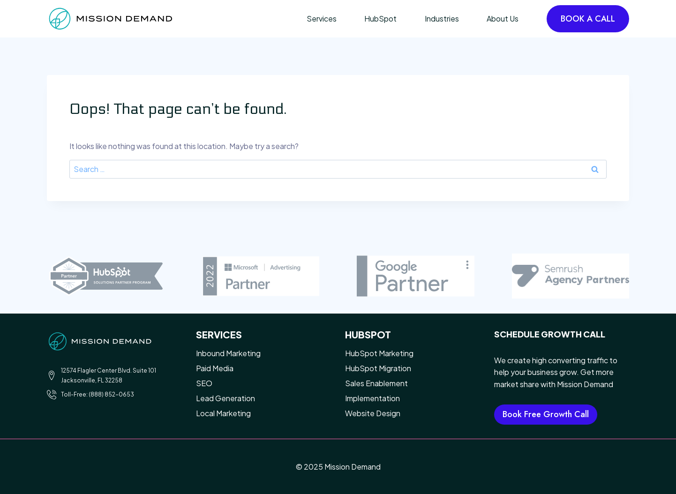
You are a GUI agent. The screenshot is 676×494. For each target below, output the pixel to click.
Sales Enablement (376, 383)
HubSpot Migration (378, 368)
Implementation (372, 398)
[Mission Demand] (110, 18)
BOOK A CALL (588, 19)
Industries (442, 18)
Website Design (372, 413)
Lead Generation (225, 398)
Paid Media (214, 368)
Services (322, 18)
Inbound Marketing (228, 353)
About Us (502, 18)
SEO (204, 383)
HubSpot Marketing (379, 353)
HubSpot (380, 18)
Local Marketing (223, 413)
